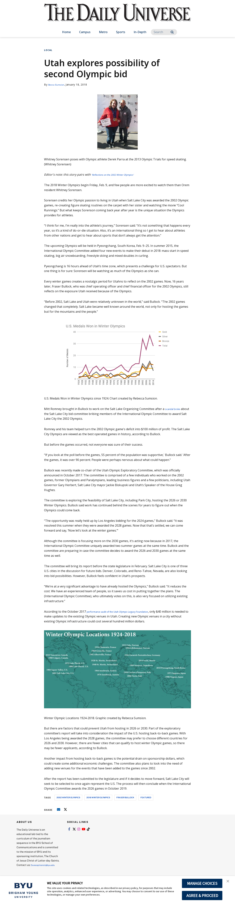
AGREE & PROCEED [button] (202, 895)
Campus (85, 32)
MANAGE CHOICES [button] (202, 883)
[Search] (164, 32)
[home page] (117, 16)
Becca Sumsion (58, 84)
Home (66, 32)
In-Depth (140, 32)
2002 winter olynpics (68, 797)
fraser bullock (125, 797)
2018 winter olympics (98, 797)
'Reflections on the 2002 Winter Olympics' (120, 175)
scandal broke (174, 409)
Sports (120, 32)
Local (48, 50)
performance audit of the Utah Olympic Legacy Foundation (127, 612)
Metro (103, 32)
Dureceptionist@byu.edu (31, 869)
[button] (229, 882)
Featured (145, 797)
